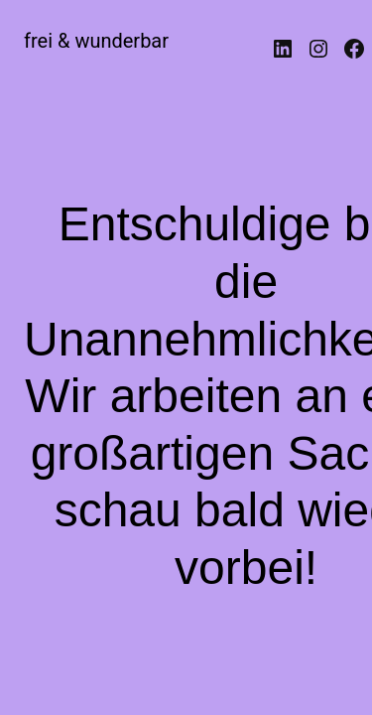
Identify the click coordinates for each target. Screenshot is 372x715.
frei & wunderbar (96, 41)
